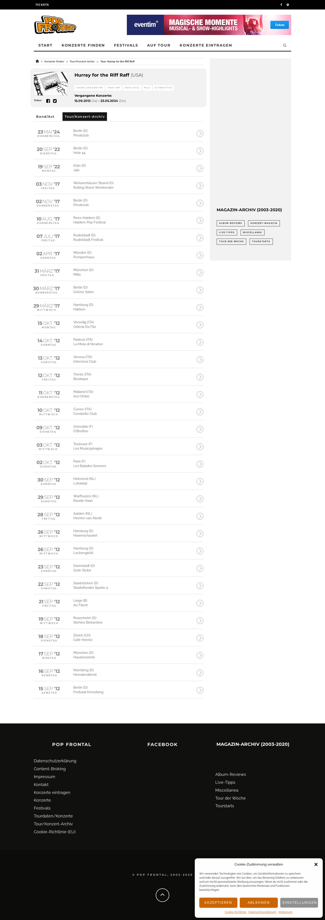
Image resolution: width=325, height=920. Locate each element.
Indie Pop (113, 88)
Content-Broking (50, 768)
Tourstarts (224, 805)
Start (45, 45)
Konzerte (42, 800)
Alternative (163, 88)
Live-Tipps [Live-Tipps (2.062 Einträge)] (227, 232)
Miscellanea (226, 790)
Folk (147, 88)
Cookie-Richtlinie (235, 912)
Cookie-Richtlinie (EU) (55, 831)
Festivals (126, 45)
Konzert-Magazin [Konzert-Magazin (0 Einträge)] (264, 223)
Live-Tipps (225, 782)
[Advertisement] (250, 133)
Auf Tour (159, 45)
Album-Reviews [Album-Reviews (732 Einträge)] (230, 223)
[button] (316, 864)
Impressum (285, 912)
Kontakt (41, 784)
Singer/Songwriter (89, 88)
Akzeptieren (218, 903)
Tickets (42, 4)
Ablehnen (259, 903)
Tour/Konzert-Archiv (53, 823)
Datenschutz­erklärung (262, 912)
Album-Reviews (230, 774)
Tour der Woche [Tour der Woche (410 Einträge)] (231, 241)
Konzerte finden (83, 45)
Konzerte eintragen (206, 45)
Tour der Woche (230, 798)
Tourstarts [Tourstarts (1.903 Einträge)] (261, 241)
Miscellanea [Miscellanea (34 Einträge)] (252, 232)
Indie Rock (132, 88)
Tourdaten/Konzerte (53, 816)
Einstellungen (300, 903)
